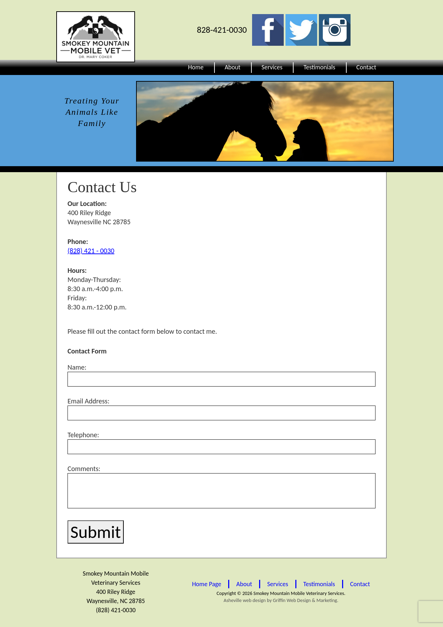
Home (196, 67)
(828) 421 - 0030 (91, 250)
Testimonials (319, 67)
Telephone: (221, 442)
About (232, 67)
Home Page (206, 584)
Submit (95, 532)
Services (272, 67)
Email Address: (221, 408)
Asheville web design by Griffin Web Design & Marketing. (281, 600)
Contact (366, 67)
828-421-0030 (222, 29)
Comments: (221, 486)
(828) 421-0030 (115, 610)
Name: (221, 375)
